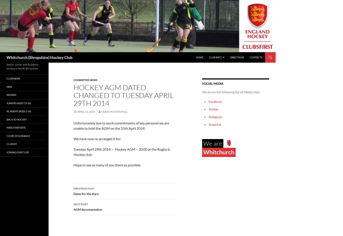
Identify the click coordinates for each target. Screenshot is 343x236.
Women (11, 94)
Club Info (215, 57)
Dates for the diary (125, 191)
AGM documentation (125, 206)
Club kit (12, 144)
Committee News (86, 80)
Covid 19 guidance (18, 135)
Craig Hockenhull (114, 111)
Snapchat (215, 124)
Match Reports (16, 127)
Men (9, 86)
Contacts (256, 57)
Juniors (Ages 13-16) (19, 103)
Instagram (215, 117)
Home (199, 57)
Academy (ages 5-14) (19, 111)
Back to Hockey (17, 119)
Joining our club (18, 152)
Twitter (214, 109)
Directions (237, 57)
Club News (13, 78)
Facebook (215, 101)
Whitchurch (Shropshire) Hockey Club (39, 57)
